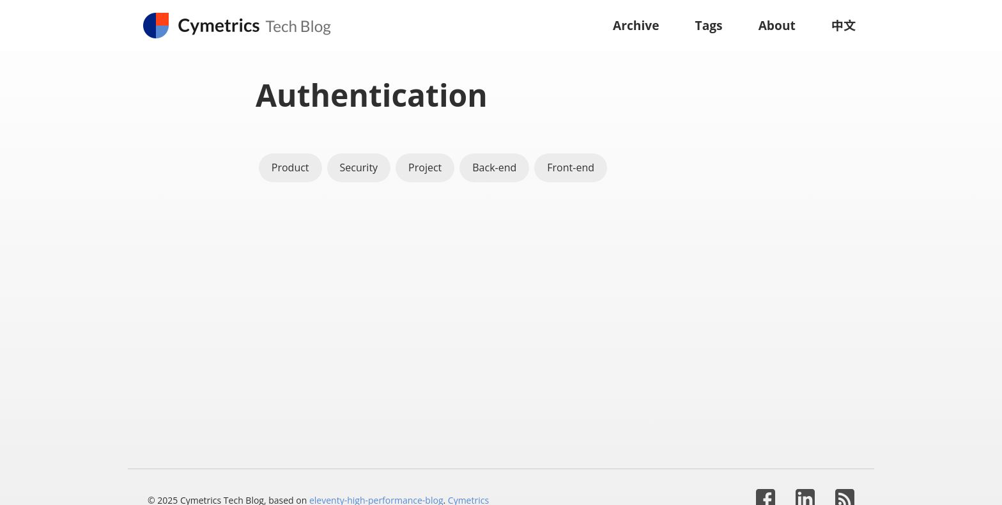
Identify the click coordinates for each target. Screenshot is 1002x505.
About (777, 25)
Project (425, 167)
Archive (636, 25)
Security (359, 167)
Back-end (494, 167)
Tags (709, 25)
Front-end (570, 167)
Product (290, 167)
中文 (843, 25)
